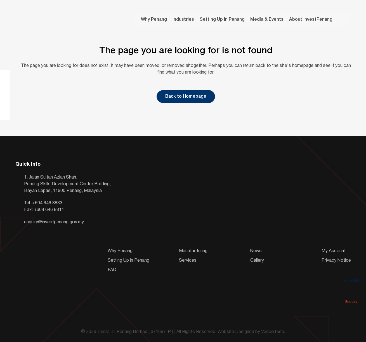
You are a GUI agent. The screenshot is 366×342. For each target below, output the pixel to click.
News (256, 251)
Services (188, 261)
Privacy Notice (336, 261)
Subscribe (351, 272)
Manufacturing (193, 251)
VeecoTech (272, 332)
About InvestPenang (310, 20)
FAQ (112, 270)
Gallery (257, 261)
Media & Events (267, 20)
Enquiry (351, 293)
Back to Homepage (185, 97)
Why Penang (154, 20)
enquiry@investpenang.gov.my (54, 222)
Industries (183, 20)
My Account (334, 251)
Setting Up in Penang (222, 20)
